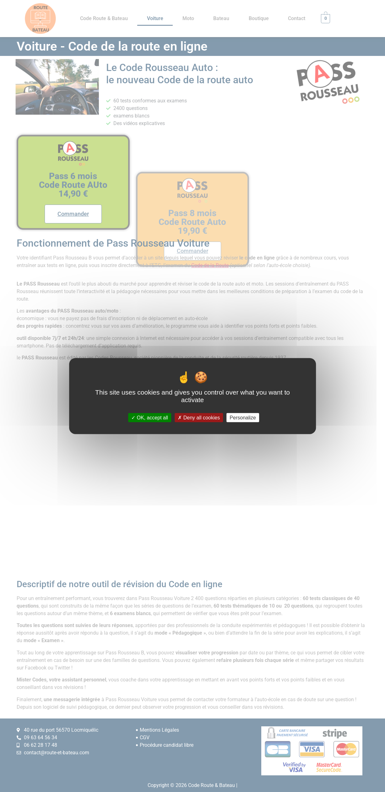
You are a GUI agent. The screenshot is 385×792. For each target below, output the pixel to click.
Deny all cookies (199, 417)
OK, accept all (149, 417)
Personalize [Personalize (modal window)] (243, 417)
